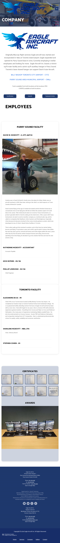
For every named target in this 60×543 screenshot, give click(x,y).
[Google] (35, 503)
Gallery (38, 540)
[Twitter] (28, 503)
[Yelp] (31, 503)
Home (14, 540)
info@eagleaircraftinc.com (31, 520)
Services (21, 540)
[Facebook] (24, 503)
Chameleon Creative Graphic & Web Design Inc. (11, 535)
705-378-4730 (31, 482)
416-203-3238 (32, 516)
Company (30, 540)
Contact (45, 540)
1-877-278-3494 (34, 484)
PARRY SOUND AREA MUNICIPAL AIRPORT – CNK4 (30, 79)
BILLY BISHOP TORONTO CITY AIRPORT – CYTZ (30, 74)
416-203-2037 (31, 518)
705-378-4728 (32, 480)
